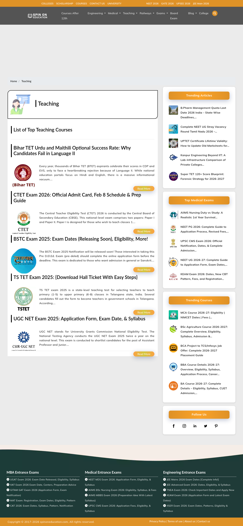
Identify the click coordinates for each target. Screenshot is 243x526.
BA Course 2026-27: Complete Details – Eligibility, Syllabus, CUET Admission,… (204, 388)
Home (13, 81)
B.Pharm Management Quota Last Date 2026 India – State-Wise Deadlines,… (203, 112)
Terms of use (175, 521)
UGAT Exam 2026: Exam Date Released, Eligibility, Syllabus (44, 479)
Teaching (129, 13)
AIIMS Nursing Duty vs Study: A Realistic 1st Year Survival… (202, 215)
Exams (161, 13)
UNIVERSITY (114, 3)
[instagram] (184, 426)
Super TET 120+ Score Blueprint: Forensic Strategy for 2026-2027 (202, 176)
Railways (146, 13)
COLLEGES (47, 3)
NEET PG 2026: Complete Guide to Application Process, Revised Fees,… (205, 229)
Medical (113, 13)
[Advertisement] (121, 51)
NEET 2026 (152, 3)
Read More (143, 188)
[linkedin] (194, 426)
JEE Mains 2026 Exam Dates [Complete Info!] (193, 479)
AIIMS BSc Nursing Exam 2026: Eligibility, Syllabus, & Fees (122, 490)
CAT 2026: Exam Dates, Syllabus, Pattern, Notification (41, 505)
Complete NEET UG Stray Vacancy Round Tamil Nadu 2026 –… (203, 129)
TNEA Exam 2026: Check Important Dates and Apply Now (200, 490)
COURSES (81, 3)
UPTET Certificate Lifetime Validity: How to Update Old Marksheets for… (205, 143)
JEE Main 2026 (201, 3)
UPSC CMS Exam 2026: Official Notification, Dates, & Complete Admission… (202, 245)
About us (190, 521)
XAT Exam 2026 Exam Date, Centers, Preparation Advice (43, 484)
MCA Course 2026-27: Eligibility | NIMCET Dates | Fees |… (203, 315)
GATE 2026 (167, 3)
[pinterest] (216, 426)
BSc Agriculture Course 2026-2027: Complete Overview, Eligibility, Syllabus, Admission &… (204, 331)
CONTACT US (97, 3)
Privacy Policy (157, 521)
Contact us (203, 521)
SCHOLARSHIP (64, 3)
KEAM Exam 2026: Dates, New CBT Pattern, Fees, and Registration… (204, 276)
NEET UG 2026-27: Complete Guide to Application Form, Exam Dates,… (204, 262)
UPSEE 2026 (183, 3)
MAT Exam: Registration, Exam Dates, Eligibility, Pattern (42, 500)
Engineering (96, 13)
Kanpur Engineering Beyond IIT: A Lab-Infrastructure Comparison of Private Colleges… (203, 159)
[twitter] (205, 426)
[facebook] (173, 426)
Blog (191, 13)
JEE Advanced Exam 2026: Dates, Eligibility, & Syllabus (198, 484)
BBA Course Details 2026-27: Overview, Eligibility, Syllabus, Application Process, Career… (200, 369)
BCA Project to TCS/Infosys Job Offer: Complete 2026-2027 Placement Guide (201, 350)
